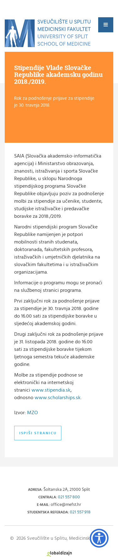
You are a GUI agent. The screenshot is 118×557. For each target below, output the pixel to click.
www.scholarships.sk (58, 397)
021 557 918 (80, 512)
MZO (32, 412)
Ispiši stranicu (38, 433)
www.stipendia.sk (50, 390)
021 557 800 (69, 497)
